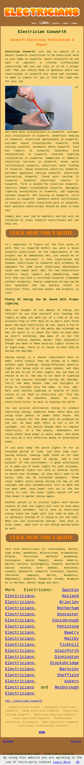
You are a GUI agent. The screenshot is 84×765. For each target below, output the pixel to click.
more (55, 582)
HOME (34, 23)
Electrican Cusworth (20, 51)
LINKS (44, 23)
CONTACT (56, 23)
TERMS (74, 23)
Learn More (62, 762)
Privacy (76, 741)
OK (78, 762)
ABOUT (65, 23)
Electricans (37, 590)
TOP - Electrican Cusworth (23, 701)
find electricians (26, 549)
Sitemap (8, 741)
